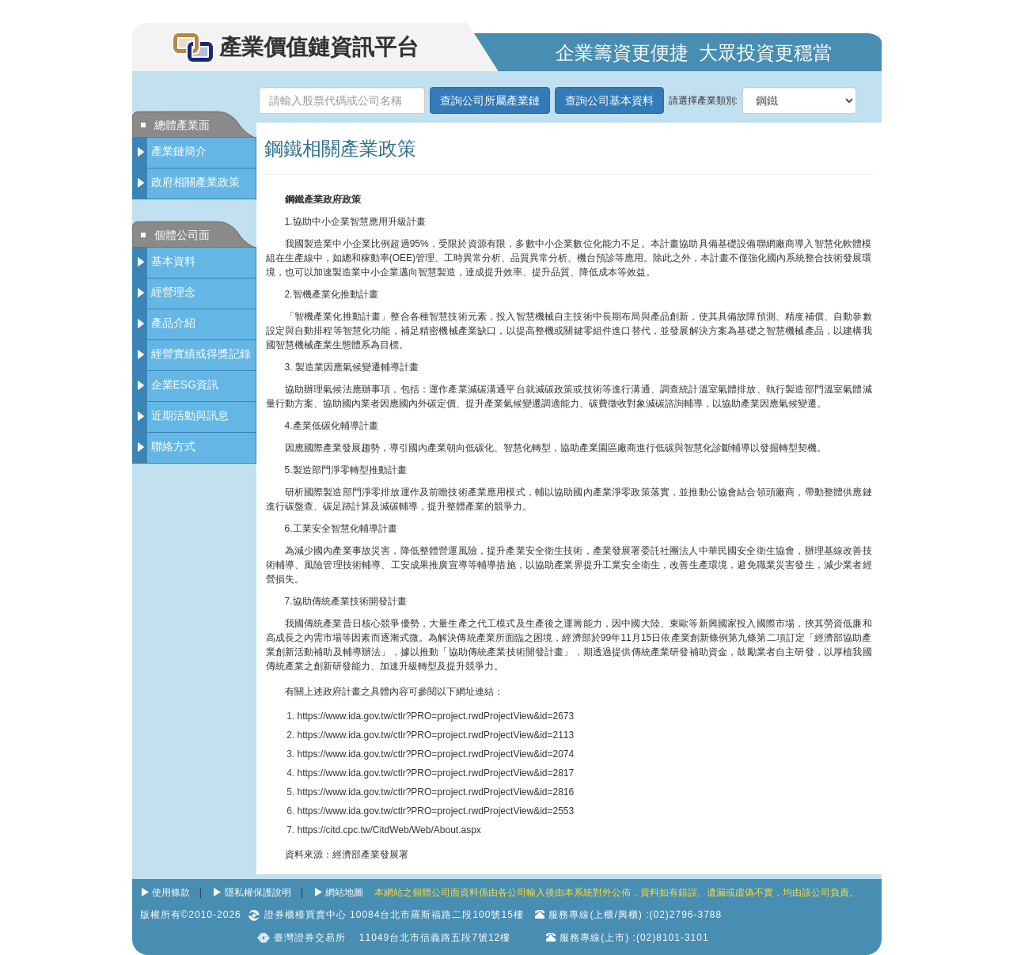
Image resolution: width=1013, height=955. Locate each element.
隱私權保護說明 (258, 892)
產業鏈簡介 (179, 151)
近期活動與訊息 (190, 415)
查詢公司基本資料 (609, 100)
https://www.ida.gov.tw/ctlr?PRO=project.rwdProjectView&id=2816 (436, 792)
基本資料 (173, 261)
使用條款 (171, 892)
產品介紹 (173, 322)
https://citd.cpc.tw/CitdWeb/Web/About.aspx (389, 830)
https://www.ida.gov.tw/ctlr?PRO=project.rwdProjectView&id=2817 (436, 773)
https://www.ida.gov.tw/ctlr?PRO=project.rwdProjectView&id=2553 (436, 811)
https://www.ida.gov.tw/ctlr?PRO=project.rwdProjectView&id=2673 (436, 716)
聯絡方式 (173, 446)
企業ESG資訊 (185, 384)
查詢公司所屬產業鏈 (490, 100)
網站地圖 (344, 892)
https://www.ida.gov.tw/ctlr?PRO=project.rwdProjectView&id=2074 (436, 754)
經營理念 (173, 292)
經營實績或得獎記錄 (201, 353)
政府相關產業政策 (195, 182)
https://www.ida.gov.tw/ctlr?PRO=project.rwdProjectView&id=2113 (436, 735)
